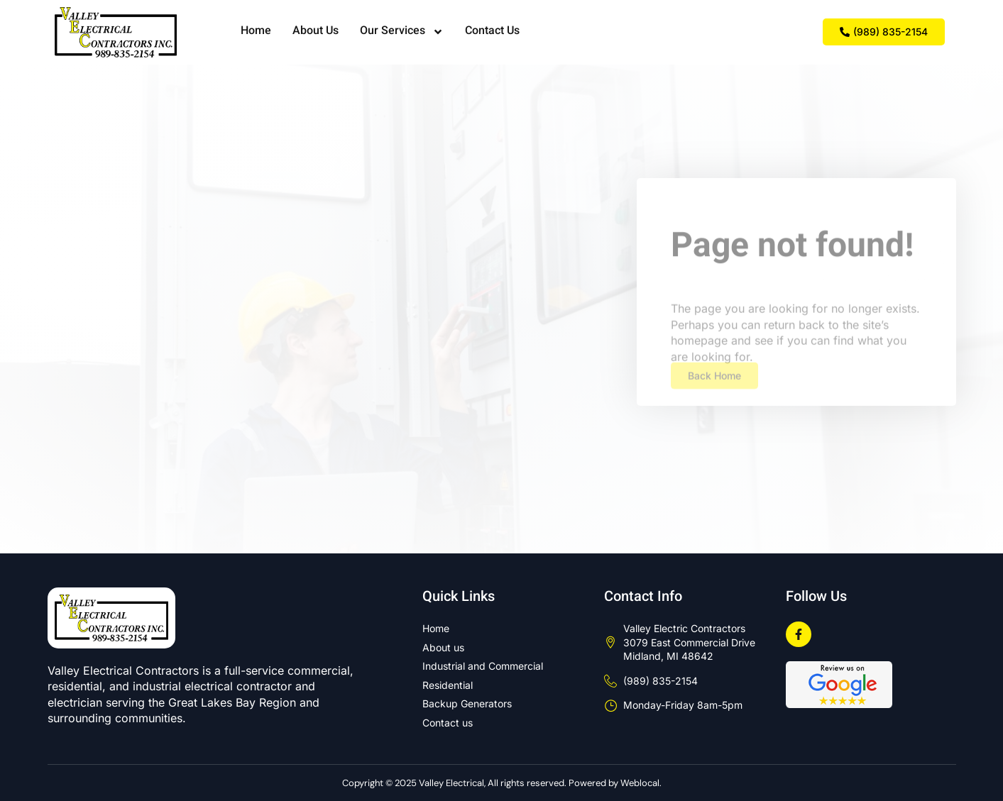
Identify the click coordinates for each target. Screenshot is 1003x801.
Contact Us (492, 31)
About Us (315, 31)
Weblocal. (641, 783)
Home (256, 31)
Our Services (402, 32)
